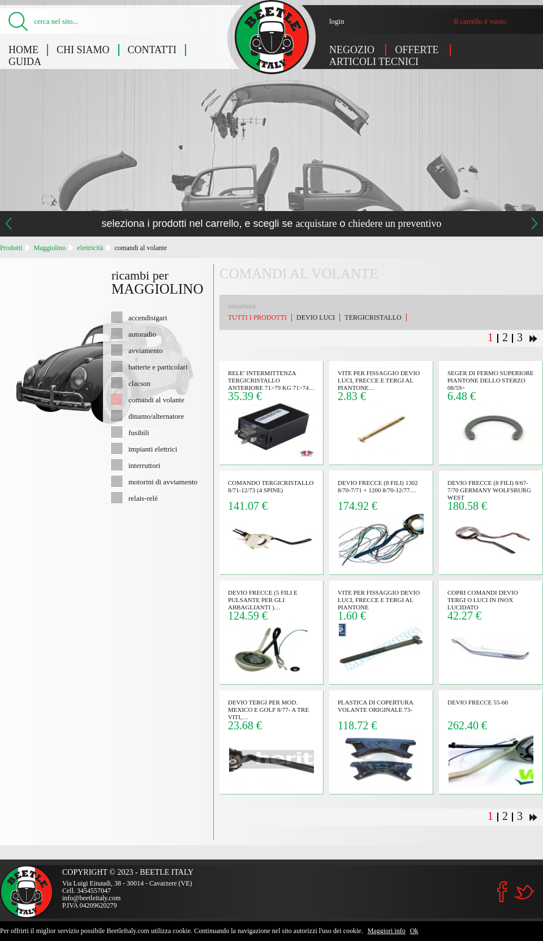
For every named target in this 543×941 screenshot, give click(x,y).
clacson (139, 383)
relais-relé (143, 498)
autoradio (142, 334)
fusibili (138, 432)
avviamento (145, 350)
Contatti (152, 49)
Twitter (524, 892)
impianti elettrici (152, 449)
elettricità (90, 248)
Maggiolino (49, 248)
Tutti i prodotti (257, 317)
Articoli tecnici (374, 61)
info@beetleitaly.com (91, 898)
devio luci (315, 317)
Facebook (502, 892)
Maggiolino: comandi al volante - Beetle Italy (272, 37)
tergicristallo (372, 317)
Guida (24, 61)
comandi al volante (140, 248)
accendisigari (147, 317)
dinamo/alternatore (156, 416)
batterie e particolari (158, 367)
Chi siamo (83, 49)
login (336, 21)
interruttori (144, 465)
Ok (414, 931)
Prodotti (11, 248)
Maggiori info (387, 931)
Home (23, 49)
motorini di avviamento (162, 481)
